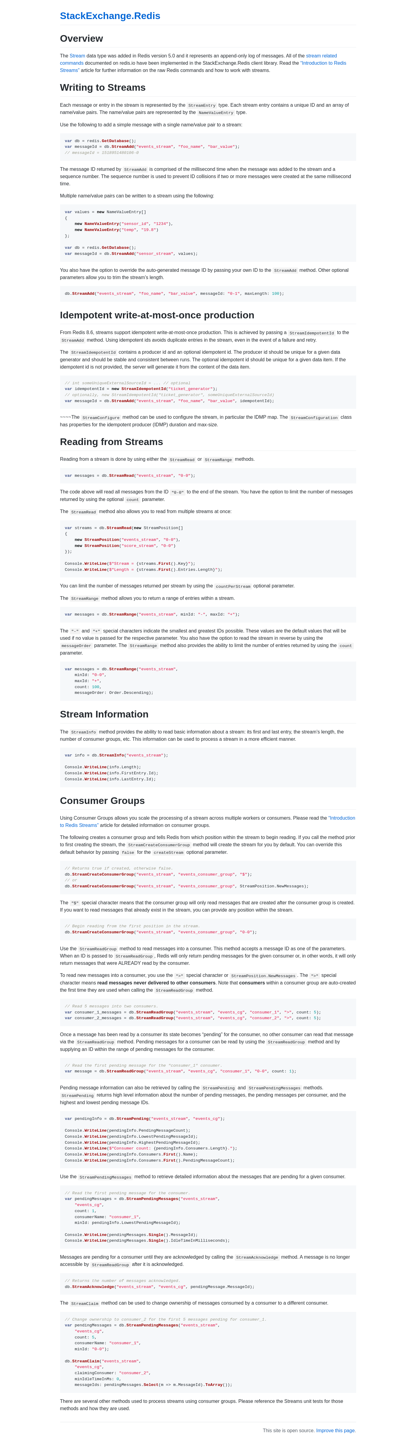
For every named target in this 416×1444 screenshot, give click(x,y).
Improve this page (335, 1430)
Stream (77, 55)
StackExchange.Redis (110, 15)
